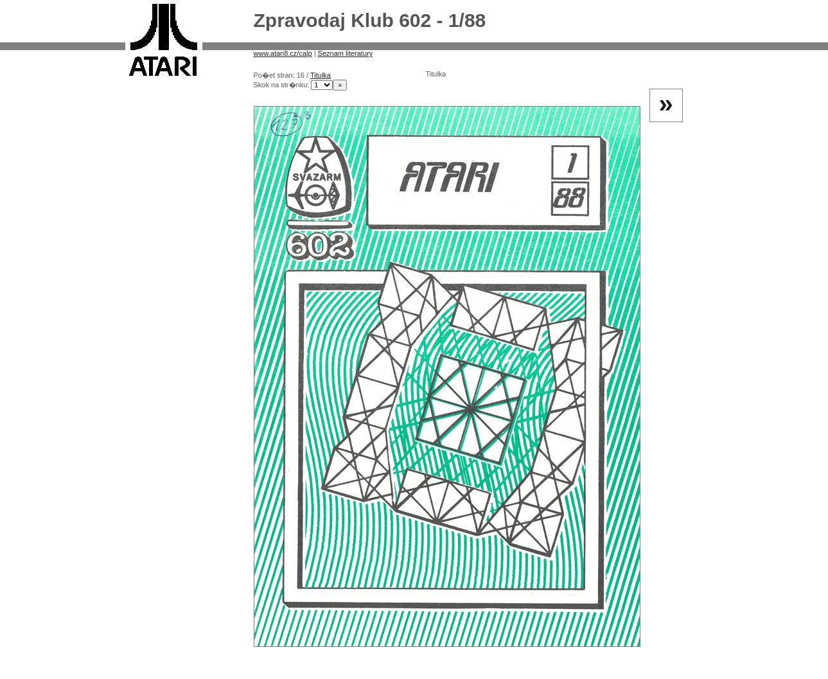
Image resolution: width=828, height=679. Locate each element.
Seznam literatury (345, 53)
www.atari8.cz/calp (283, 53)
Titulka (320, 75)
